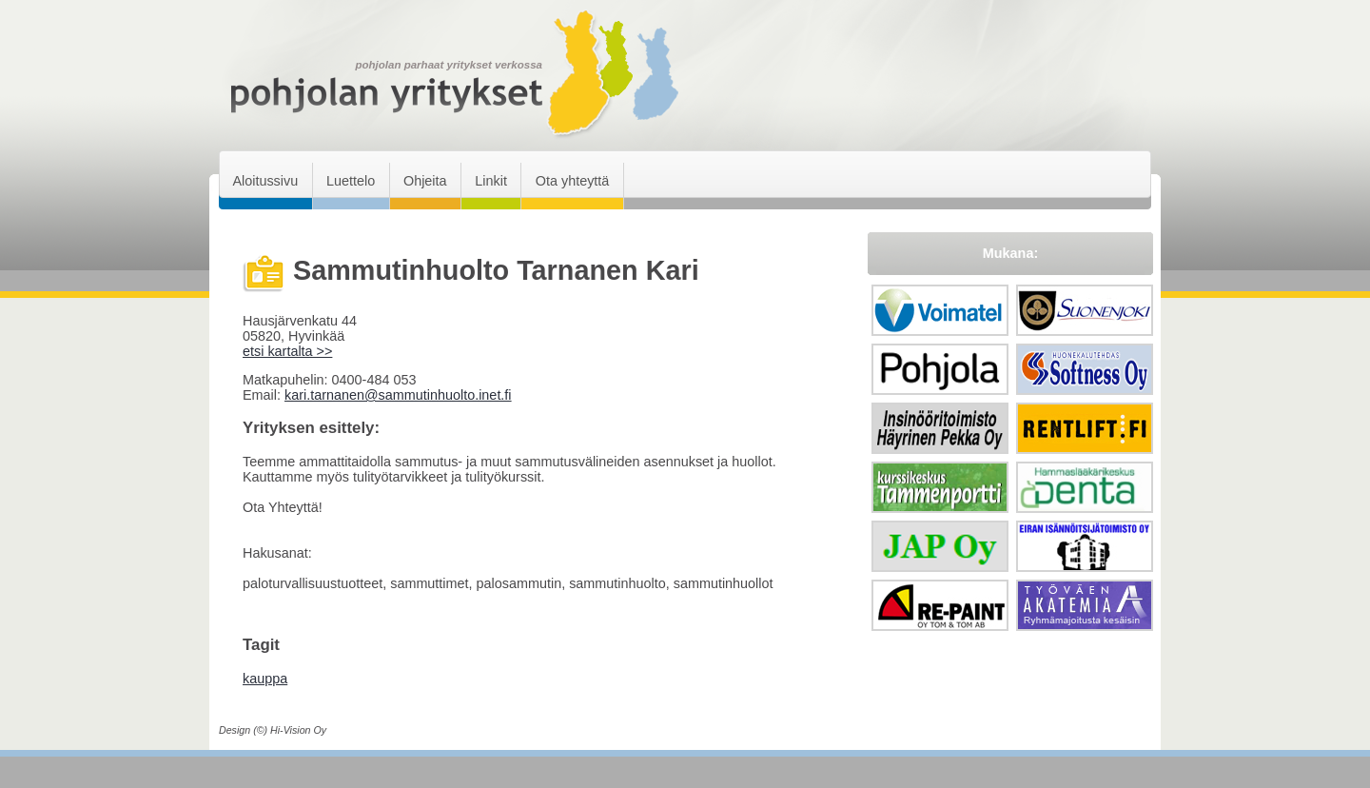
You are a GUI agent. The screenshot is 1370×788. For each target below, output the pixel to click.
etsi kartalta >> (287, 351)
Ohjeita (425, 180)
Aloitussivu (265, 180)
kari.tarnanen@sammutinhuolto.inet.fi (398, 395)
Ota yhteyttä (573, 180)
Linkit (491, 180)
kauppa (265, 678)
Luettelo (350, 180)
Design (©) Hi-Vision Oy (272, 730)
